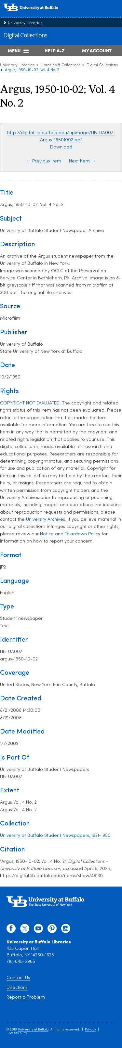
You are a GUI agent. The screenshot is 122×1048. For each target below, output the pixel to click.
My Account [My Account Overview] (97, 50)
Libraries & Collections (60, 65)
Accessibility (17, 1033)
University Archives (45, 519)
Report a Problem (26, 997)
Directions (17, 987)
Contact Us (18, 978)
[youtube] (38, 930)
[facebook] (11, 930)
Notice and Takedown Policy (70, 534)
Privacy (90, 1029)
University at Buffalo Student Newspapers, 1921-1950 (55, 835)
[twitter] (24, 930)
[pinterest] (52, 930)
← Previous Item (43, 161)
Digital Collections (25, 35)
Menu (14, 50)
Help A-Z (54, 50)
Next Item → (82, 161)
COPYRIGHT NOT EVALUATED (30, 403)
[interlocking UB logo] (37, 14)
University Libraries (25, 23)
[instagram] (65, 930)
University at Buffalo (33, 1029)
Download (61, 147)
